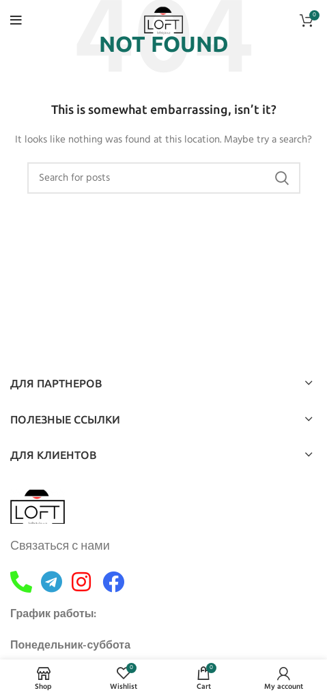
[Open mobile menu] (16, 20)
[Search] (163, 178)
